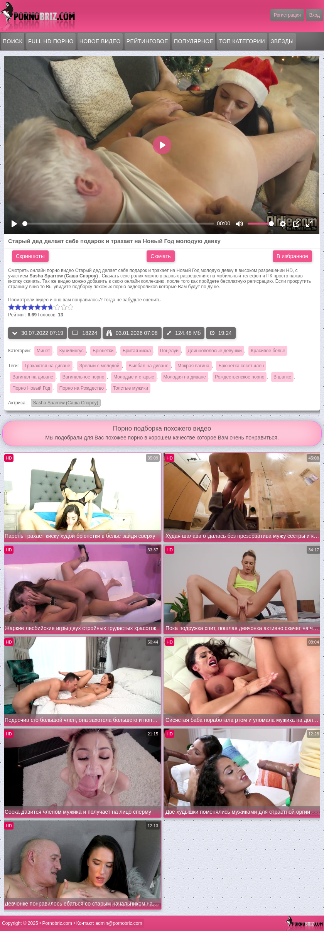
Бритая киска (137, 350)
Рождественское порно (239, 377)
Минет (43, 350)
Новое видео (100, 41)
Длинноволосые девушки (215, 350)
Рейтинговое (147, 41)
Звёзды (282, 41)
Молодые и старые (133, 377)
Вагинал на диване (32, 377)
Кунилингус (71, 350)
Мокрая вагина (193, 365)
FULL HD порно (51, 41)
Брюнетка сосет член (241, 365)
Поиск (12, 41)
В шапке (282, 377)
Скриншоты (30, 256)
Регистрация (287, 15)
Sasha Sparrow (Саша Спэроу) (64, 403)
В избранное (292, 256)
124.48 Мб (184, 333)
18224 (84, 333)
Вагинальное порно (83, 377)
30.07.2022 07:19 (37, 333)
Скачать (160, 256)
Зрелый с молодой (99, 365)
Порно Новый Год (31, 388)
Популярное (193, 41)
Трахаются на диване (47, 365)
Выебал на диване (148, 365)
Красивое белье (268, 350)
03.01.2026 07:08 (132, 333)
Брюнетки (103, 350)
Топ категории (242, 41)
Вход (314, 15)
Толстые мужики (130, 388)
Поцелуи (169, 350)
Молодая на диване (185, 377)
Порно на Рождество (81, 388)
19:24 (221, 333)
